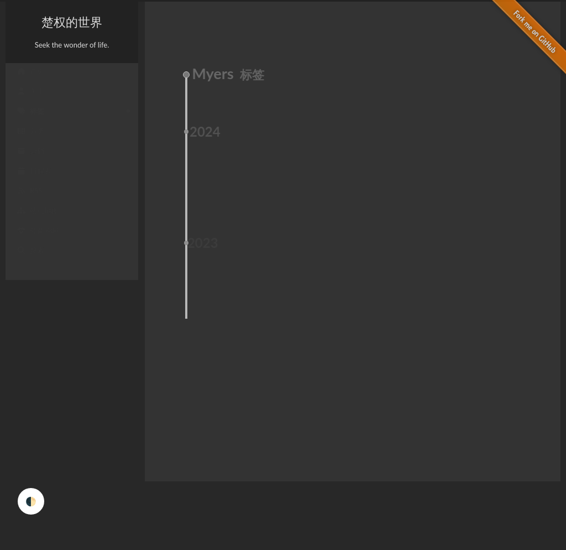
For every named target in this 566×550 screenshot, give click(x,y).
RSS (30, 198)
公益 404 (38, 238)
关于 (30, 98)
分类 (30, 138)
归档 (30, 158)
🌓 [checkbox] (30, 501)
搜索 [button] (30, 257)
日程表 (34, 178)
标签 (30, 118)
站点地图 (38, 218)
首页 (30, 78)
